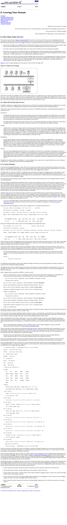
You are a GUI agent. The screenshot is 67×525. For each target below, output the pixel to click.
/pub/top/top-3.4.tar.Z (9, 203)
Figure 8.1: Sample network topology (10, 65)
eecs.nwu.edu (56, 201)
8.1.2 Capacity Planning (8, 164)
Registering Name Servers (7, 20)
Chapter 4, (21, 40)
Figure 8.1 (3, 63)
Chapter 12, (40, 487)
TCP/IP (14, 523)
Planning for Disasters (6, 22)
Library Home (4, 523)
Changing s (4, 21)
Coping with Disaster (6, 23)
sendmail (18, 523)
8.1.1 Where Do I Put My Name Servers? (12, 102)
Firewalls (31, 523)
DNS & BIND (10, 523)
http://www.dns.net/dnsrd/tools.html (30, 338)
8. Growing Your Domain (13, 12)
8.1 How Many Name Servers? (12, 37)
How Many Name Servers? (7, 17)
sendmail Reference (25, 523)
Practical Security (36, 523)
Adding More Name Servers (7, 18)
